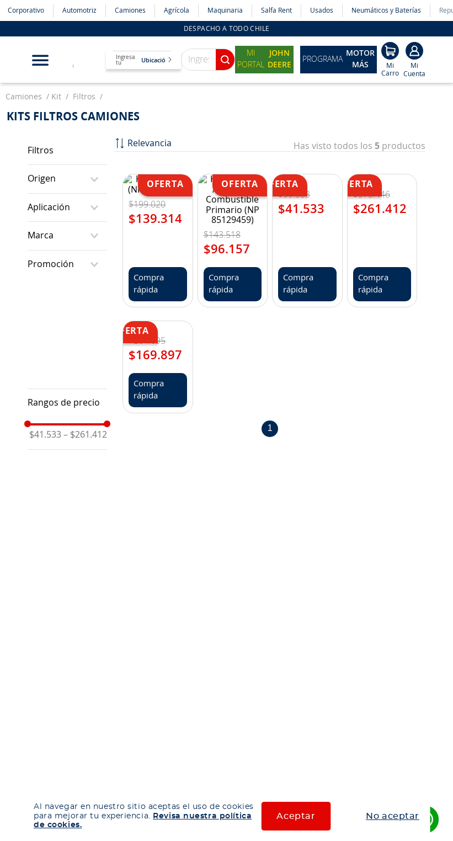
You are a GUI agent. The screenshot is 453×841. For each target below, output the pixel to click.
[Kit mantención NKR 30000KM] (157, 236)
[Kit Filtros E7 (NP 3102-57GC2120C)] (382, 179)
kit (56, 82)
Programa (338, 44)
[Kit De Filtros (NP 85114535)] (157, 179)
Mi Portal (264, 44)
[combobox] (194, 44)
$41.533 (45, 419)
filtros (84, 82)
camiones (24, 82)
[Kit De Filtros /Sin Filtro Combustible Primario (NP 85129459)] (232, 179)
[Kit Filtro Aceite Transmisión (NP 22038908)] (307, 179)
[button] (67, 163)
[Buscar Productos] (225, 44)
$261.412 (85, 419)
